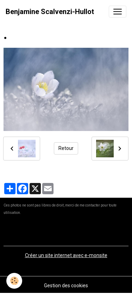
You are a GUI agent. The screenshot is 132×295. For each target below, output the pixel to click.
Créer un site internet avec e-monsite (66, 255)
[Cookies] (14, 281)
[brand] (50, 11)
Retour (66, 148)
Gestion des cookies (66, 285)
